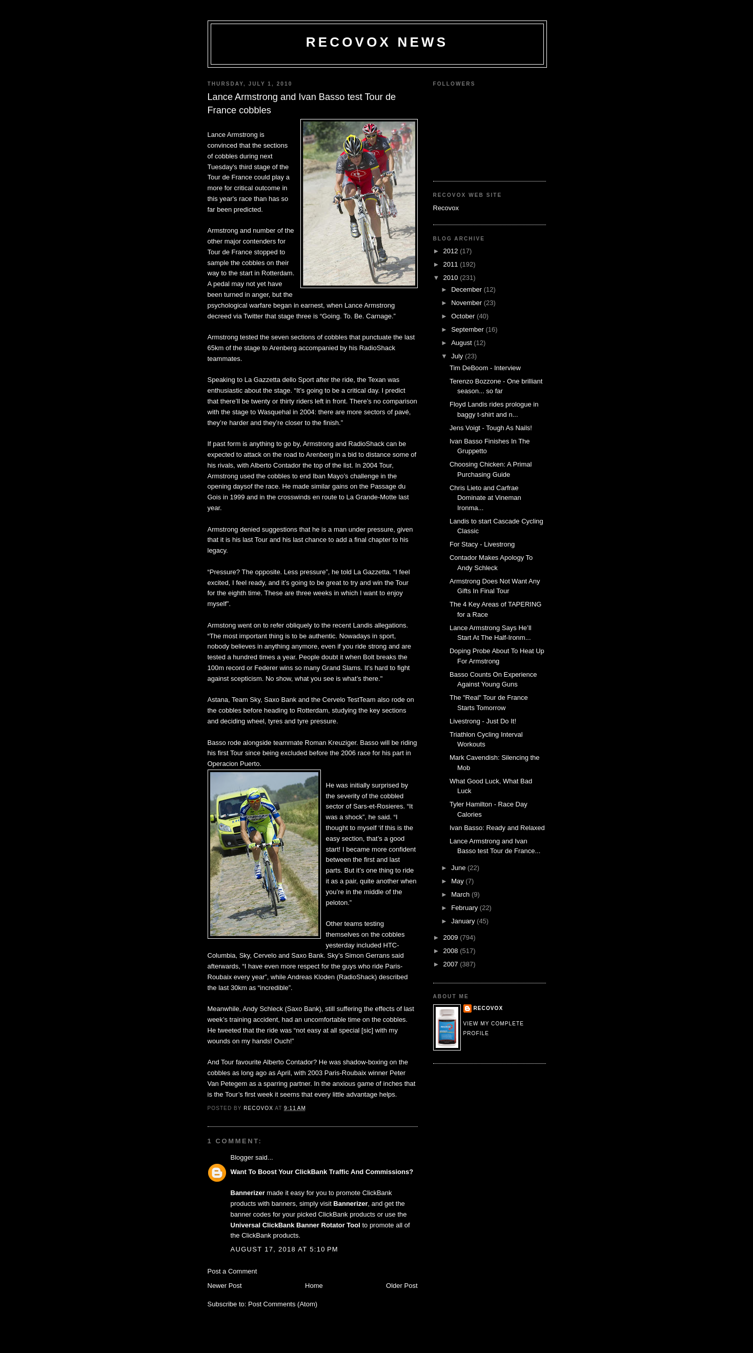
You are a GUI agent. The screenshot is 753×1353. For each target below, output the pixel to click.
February (465, 908)
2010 (451, 277)
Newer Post (225, 1285)
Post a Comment (232, 1271)
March (461, 894)
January (464, 921)
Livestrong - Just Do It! (483, 721)
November (467, 303)
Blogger (242, 1157)
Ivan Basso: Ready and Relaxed (497, 828)
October (464, 316)
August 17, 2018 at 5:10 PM (284, 1249)
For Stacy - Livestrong (482, 544)
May (458, 881)
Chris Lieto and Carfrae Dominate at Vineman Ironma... (485, 498)
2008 (451, 951)
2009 (451, 937)
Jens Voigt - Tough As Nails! (491, 428)
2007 (451, 964)
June (459, 868)
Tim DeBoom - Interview (485, 368)
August (462, 343)
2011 (451, 264)
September (468, 329)
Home (314, 1285)
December (467, 289)
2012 (451, 251)
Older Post (401, 1285)
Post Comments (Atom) (282, 1304)
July (458, 356)
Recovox (446, 208)
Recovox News (377, 42)
